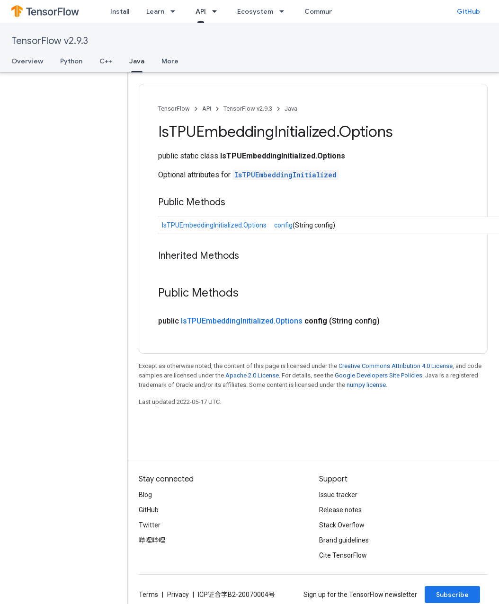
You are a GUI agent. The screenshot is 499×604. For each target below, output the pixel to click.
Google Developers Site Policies (378, 375)
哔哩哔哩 (152, 540)
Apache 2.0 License (252, 375)
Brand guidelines (344, 540)
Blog (145, 495)
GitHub (468, 11)
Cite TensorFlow (343, 555)
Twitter (149, 525)
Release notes (340, 510)
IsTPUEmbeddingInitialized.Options (214, 225)
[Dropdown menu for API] (217, 11)
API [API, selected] (201, 11)
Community (322, 11)
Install (119, 11)
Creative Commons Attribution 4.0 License (396, 365)
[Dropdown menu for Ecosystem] (284, 11)
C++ (105, 61)
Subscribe (452, 594)
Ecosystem (255, 11)
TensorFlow (174, 108)
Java (291, 108)
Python (71, 61)
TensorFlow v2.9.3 (49, 41)
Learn (155, 11)
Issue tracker (338, 495)
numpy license (366, 384)
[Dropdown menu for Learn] (175, 11)
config (283, 225)
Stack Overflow (342, 525)
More (169, 61)
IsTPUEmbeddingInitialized (285, 174)
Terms (148, 594)
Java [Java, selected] (136, 61)
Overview (27, 61)
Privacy (178, 594)
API (206, 108)
